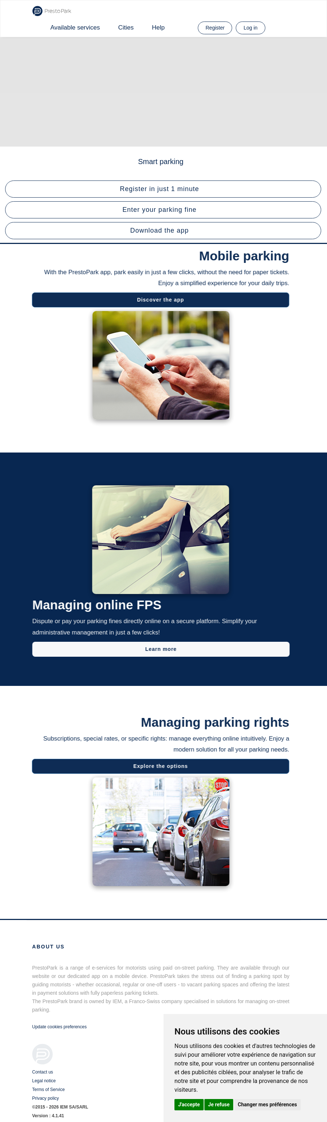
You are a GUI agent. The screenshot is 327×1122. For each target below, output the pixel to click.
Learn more (164, 649)
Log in (250, 28)
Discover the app (157, 300)
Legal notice (44, 1080)
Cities (126, 27)
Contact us (42, 1072)
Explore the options (157, 766)
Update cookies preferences (59, 1026)
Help (158, 27)
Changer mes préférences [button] (267, 1104)
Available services (75, 27)
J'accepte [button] (189, 1104)
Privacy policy (45, 1098)
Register (214, 28)
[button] (163, 189)
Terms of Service (48, 1089)
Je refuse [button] (219, 1104)
